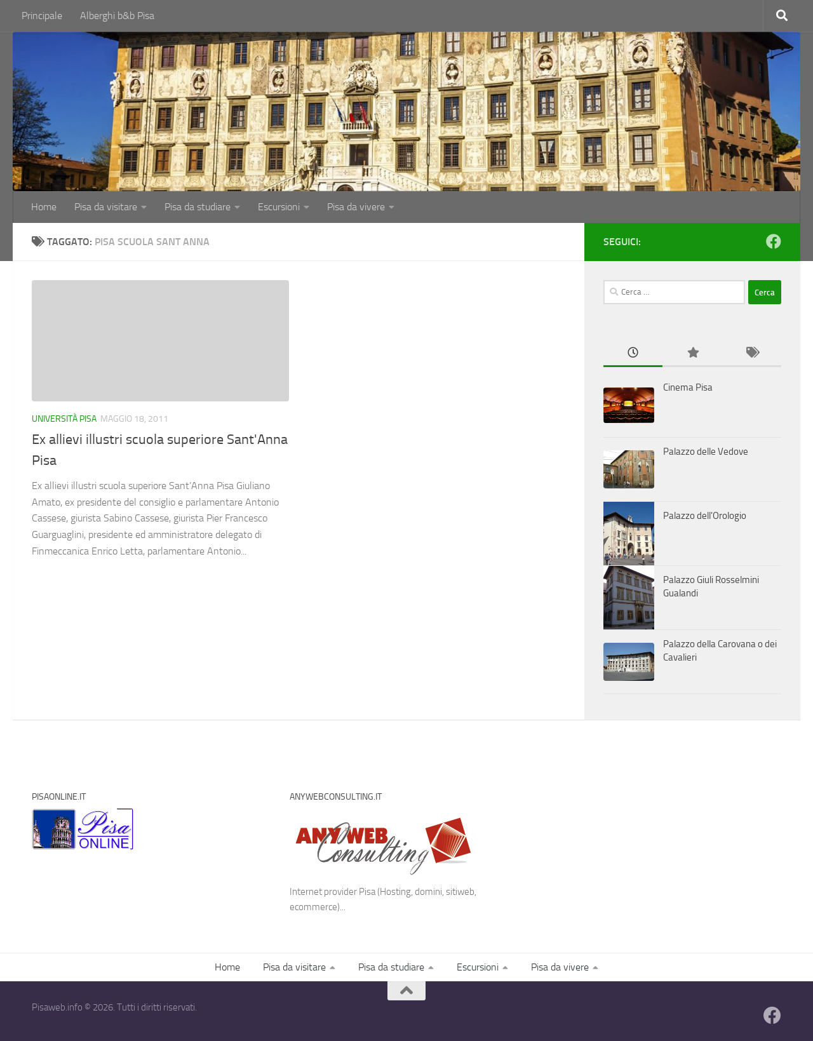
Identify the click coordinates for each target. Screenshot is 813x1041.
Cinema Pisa (688, 387)
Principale (42, 16)
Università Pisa (64, 418)
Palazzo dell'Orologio (704, 515)
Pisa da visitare (105, 207)
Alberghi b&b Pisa (117, 16)
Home (44, 207)
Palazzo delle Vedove (705, 451)
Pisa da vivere (356, 207)
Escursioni (279, 207)
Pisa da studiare (198, 207)
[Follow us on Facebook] (773, 241)
